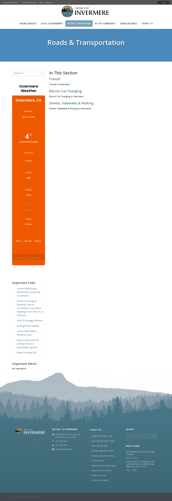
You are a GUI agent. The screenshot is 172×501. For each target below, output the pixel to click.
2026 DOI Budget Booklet (29, 320)
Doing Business (128, 23)
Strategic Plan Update (28, 325)
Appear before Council (100, 470)
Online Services (28, 23)
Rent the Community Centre (103, 465)
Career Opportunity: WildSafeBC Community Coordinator (28, 292)
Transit (54, 79)
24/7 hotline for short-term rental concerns (140, 453)
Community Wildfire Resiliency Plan (27, 333)
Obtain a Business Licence (102, 455)
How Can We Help (99, 446)
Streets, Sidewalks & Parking (71, 103)
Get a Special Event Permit (102, 441)
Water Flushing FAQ (27, 352)
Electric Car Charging (65, 91)
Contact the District (99, 480)
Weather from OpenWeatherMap (29, 258)
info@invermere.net (63, 449)
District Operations (79, 23)
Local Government (52, 23)
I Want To (147, 23)
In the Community (105, 23)
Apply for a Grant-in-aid (101, 436)
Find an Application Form (101, 451)
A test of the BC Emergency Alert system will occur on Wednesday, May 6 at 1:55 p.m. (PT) (140, 464)
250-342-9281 (61, 441)
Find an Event (96, 460)
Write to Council (98, 475)
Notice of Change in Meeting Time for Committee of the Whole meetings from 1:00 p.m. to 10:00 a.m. (30, 308)
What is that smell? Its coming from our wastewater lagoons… (28, 344)
